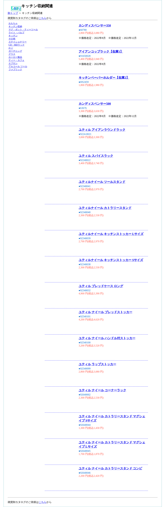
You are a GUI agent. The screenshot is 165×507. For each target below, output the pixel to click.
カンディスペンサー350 (95, 25)
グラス (12, 54)
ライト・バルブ (16, 32)
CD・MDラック (16, 45)
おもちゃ (13, 23)
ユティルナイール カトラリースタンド (105, 208)
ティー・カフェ (16, 60)
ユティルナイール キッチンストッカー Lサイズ (111, 234)
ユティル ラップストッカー (97, 364)
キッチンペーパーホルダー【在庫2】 (104, 77)
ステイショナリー (18, 41)
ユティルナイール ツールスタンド (102, 182)
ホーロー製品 (15, 57)
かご (11, 48)
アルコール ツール (18, 66)
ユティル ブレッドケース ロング (101, 286)
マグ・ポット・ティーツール (23, 29)
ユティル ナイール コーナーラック (102, 390)
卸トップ (13, 13)
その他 (12, 38)
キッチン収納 (15, 26)
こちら (42, 18)
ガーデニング (15, 51)
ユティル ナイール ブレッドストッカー (105, 312)
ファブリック (15, 69)
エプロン (13, 63)
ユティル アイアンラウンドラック (102, 129)
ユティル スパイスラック (96, 155)
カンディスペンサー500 (95, 103)
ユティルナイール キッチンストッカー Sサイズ (111, 260)
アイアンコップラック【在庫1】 (101, 51)
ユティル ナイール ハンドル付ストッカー (107, 338)
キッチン (13, 35)
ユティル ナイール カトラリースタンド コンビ (110, 468)
